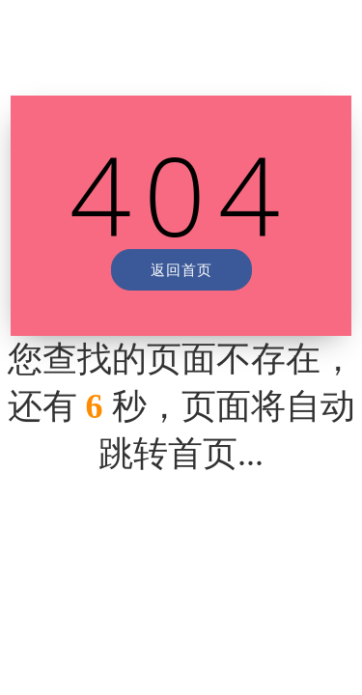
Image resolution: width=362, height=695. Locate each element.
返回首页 (181, 269)
